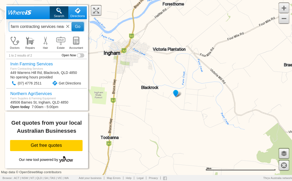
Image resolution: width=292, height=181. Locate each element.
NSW (25, 177)
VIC (59, 177)
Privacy (153, 177)
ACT (16, 177)
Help (129, 177)
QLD (39, 177)
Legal (140, 177)
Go (77, 26)
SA (46, 177)
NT (32, 177)
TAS (52, 177)
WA (66, 177)
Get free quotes (46, 145)
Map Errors (113, 177)
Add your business (90, 177)
